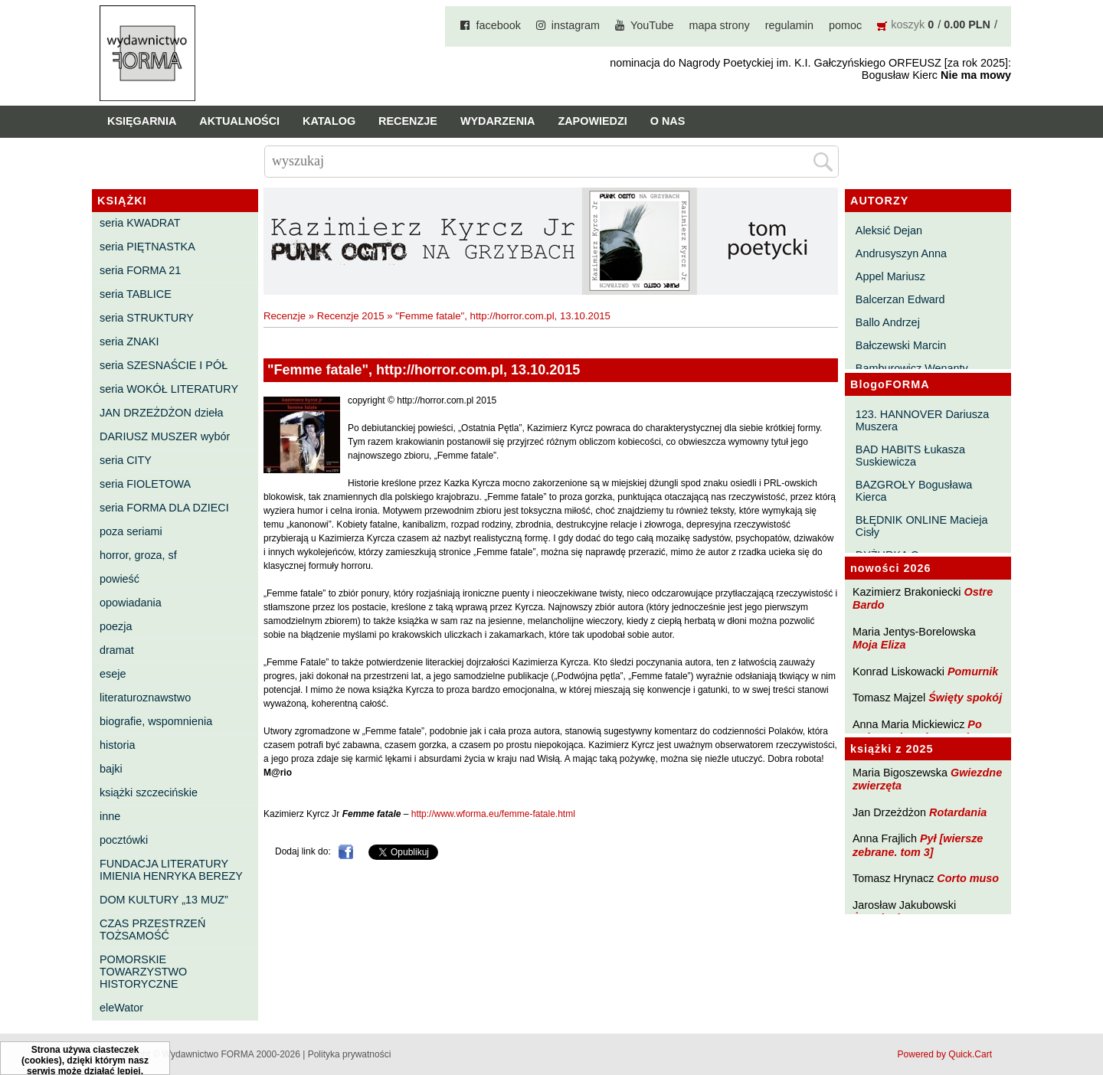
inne (110, 816)
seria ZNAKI (129, 341)
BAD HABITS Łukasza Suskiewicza (910, 455)
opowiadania (131, 602)
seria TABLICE (136, 294)
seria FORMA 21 (140, 270)
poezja (116, 626)
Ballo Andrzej (888, 322)
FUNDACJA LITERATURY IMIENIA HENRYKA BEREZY (171, 870)
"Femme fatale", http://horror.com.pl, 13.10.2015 (502, 316)
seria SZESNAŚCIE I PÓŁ (163, 365)
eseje (113, 674)
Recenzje (407, 121)
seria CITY (126, 460)
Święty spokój (965, 697)
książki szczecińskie (149, 792)
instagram (576, 25)
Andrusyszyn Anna (901, 253)
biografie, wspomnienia (156, 721)
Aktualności (239, 121)
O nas (668, 121)
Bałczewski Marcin (901, 345)
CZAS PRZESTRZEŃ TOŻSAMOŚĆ (152, 929)
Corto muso (968, 878)
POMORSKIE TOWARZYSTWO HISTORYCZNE (143, 971)
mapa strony (719, 25)
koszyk (908, 24)
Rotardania (958, 812)
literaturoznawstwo (145, 697)
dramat (117, 650)
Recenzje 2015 (351, 316)
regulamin (789, 25)
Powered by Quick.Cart (945, 1054)
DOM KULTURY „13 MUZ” (164, 900)
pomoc (845, 25)
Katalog (329, 121)
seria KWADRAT (140, 223)
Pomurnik (973, 671)
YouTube (652, 25)
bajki (111, 769)
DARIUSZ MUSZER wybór (165, 436)
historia (117, 745)
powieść (119, 579)
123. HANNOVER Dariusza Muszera (922, 420)
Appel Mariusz (890, 276)
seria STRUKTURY (147, 318)
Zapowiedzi (592, 121)
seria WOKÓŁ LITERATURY (169, 389)
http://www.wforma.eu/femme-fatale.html (493, 814)
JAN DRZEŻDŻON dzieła (162, 413)
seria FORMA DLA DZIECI (164, 508)
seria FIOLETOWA (145, 484)
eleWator (121, 1007)
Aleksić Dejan (889, 230)
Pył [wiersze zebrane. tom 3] (918, 845)
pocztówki (124, 840)
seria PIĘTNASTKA (147, 246)
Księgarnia (141, 121)
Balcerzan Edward (900, 299)
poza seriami (131, 531)
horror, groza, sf (138, 555)
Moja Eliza (879, 645)
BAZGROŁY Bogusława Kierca (914, 491)
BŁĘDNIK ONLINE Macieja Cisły (922, 526)
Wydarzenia (497, 121)
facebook (498, 25)
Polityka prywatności (349, 1054)
